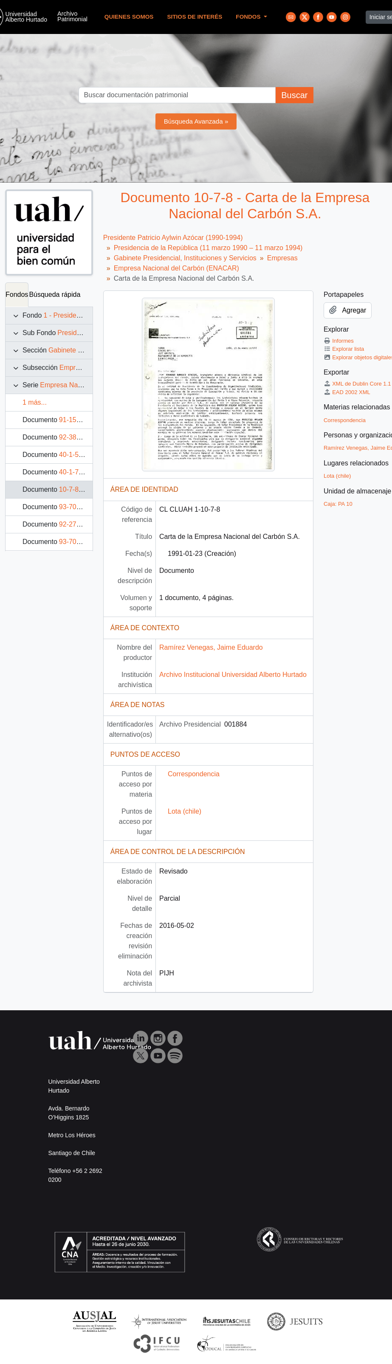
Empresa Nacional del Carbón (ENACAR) (176, 268)
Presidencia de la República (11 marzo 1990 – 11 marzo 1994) (208, 247)
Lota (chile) (184, 811)
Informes (339, 341)
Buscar (294, 95)
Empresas (74, 367)
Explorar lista (344, 349)
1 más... (35, 402)
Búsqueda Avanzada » (196, 121)
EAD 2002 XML (347, 392)
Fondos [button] (249, 17)
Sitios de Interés (194, 17)
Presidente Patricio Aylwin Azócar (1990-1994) (173, 237)
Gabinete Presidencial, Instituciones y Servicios (185, 258)
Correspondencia (194, 774)
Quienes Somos (129, 17)
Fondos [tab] (17, 294)
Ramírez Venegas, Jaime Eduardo (211, 647)
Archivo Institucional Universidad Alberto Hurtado (233, 674)
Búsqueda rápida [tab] (54, 294)
